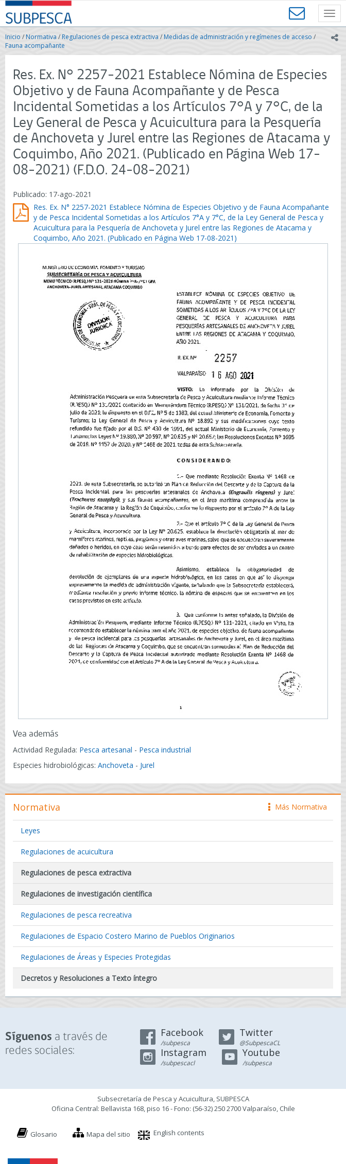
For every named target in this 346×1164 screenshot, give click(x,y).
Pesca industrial (165, 750)
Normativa (41, 36)
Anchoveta (115, 765)
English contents (178, 1132)
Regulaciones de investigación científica (86, 894)
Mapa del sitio (108, 1134)
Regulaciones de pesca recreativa (76, 915)
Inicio (13, 36)
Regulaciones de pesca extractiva (110, 36)
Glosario (43, 1134)
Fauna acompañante (35, 45)
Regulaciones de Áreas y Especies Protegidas (96, 957)
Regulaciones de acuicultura (67, 851)
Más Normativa (297, 807)
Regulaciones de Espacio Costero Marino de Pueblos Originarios (128, 936)
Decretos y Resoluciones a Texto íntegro (89, 978)
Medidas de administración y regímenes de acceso (238, 36)
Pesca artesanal (106, 750)
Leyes (30, 830)
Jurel (147, 765)
